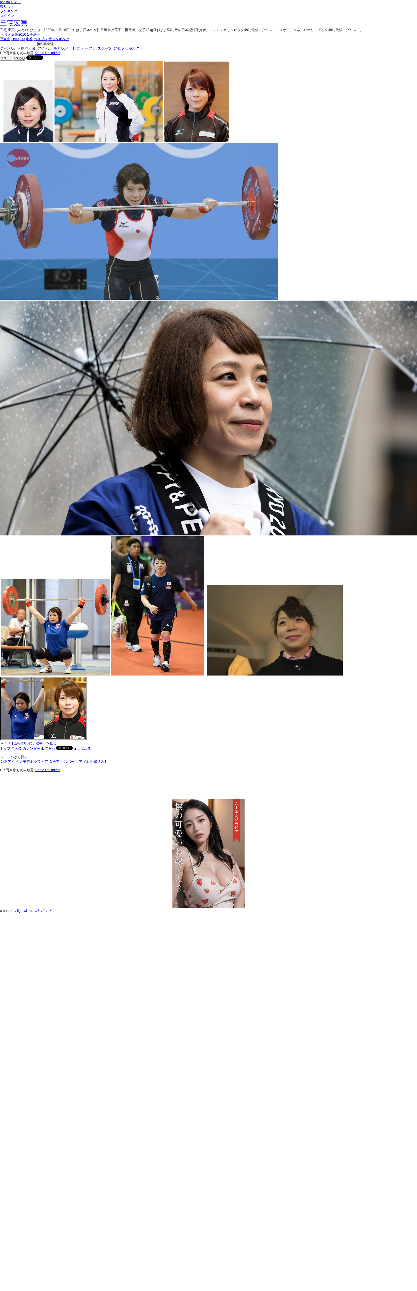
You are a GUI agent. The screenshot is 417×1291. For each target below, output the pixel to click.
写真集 (5, 39)
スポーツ (104, 48)
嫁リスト (7, 6)
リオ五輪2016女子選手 (22, 34)
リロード (6, 58)
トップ (5, 748)
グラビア (73, 48)
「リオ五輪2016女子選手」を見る (29, 743)
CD (22, 39)
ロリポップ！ (44, 911)
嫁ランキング (58, 39)
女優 (32, 48)
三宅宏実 (14, 23)
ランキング (8, 11)
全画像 (16, 748)
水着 (29, 39)
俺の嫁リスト (10, 2)
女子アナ (89, 48)
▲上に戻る (82, 748)
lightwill (22, 911)
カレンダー (31, 748)
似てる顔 (19, 58)
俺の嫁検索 (45, 43)
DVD (15, 39)
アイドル (44, 48)
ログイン (7, 16)
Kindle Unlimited (47, 53)
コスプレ (41, 39)
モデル (58, 48)
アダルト (120, 48)
